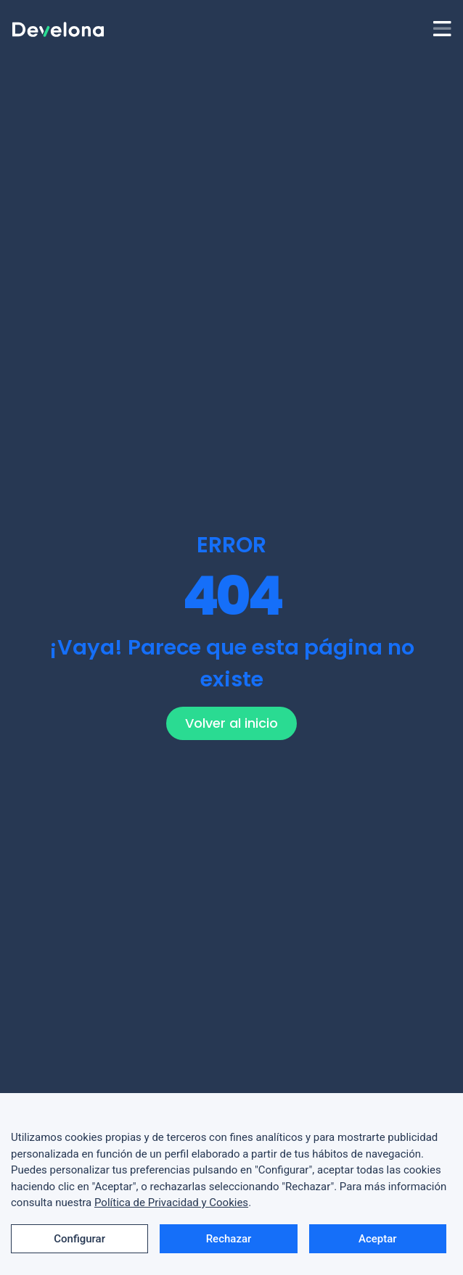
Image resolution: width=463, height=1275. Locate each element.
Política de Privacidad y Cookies (171, 1202)
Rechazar (229, 1238)
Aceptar (377, 1238)
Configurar (79, 1238)
